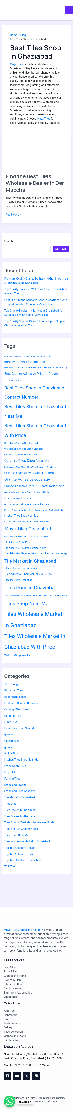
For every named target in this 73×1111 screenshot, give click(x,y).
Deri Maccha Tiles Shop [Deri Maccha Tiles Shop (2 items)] (14, 467)
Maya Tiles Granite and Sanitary (23, 929)
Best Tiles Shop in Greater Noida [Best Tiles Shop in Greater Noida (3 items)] (21, 443)
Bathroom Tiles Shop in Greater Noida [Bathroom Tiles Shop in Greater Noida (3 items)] (24, 361)
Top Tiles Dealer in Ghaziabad (22, 860)
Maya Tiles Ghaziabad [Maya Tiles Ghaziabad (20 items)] (27, 529)
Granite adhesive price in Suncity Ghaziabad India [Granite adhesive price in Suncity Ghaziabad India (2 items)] (26, 492)
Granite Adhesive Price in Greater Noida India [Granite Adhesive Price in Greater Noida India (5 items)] (34, 486)
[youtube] (17, 1076)
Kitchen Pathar (13, 984)
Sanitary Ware (12, 988)
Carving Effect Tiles (16, 709)
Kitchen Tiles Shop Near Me (21, 759)
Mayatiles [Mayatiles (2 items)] (44, 521)
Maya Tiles (16, 64)
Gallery (8, 1027)
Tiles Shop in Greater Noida (21, 829)
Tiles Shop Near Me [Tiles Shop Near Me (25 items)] (26, 603)
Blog (6, 1019)
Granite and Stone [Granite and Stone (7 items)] (17, 498)
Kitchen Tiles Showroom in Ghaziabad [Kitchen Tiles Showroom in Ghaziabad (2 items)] (21, 521)
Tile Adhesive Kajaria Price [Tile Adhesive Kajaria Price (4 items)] (20, 553)
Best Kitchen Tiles (15, 697)
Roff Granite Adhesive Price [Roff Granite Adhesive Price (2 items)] (16, 536)
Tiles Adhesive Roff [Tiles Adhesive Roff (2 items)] (44, 574)
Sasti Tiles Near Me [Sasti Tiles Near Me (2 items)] (39, 536)
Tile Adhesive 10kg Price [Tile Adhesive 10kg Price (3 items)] (17, 542)
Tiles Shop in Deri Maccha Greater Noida (29, 822)
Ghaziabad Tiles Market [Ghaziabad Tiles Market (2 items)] (43, 473)
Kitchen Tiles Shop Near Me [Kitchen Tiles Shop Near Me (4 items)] (21, 515)
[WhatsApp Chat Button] (9, 1101)
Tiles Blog (10, 803)
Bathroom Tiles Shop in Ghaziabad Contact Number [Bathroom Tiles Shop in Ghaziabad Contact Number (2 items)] (27, 356)
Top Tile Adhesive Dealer (19, 847)
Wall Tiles (10, 866)
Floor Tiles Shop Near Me (19, 728)
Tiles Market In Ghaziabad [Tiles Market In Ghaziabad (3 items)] (18, 579)
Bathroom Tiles (13, 690)
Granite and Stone (15, 975)
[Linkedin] (36, 1076)
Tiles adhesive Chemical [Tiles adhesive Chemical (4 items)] (19, 574)
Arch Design (11, 684)
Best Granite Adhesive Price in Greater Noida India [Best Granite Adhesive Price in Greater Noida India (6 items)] (31, 377)
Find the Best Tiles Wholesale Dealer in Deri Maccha (36, 183)
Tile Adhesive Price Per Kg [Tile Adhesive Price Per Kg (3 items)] (52, 553)
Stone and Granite (15, 785)
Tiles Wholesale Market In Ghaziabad (27, 841)
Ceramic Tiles (12, 715)
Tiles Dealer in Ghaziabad (20, 810)
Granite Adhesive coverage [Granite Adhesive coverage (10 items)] (27, 479)
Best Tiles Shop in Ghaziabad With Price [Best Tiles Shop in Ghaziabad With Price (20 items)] (35, 430)
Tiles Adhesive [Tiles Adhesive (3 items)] (12, 568)
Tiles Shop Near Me (16, 835)
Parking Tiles (12, 778)
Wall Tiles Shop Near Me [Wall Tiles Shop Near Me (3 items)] (17, 655)
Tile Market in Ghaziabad (19, 797)
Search (8, 241)
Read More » (13, 214)
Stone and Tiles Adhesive (19, 791)
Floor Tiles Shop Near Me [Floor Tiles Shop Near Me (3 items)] (17, 472)
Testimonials (12, 1023)
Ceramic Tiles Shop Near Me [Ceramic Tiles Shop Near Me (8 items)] (26, 460)
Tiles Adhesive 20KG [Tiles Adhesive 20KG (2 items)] (31, 568)
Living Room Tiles (15, 766)
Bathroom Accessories (18, 992)
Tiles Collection (13, 1031)
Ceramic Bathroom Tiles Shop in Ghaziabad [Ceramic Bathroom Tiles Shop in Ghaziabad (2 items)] (23, 449)
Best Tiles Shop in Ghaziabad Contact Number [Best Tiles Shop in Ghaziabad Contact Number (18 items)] (34, 392)
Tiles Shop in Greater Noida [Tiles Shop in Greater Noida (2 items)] (54, 595)
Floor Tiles (10, 722)
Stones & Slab (12, 980)
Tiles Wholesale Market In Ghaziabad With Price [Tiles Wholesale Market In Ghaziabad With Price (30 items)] (34, 641)
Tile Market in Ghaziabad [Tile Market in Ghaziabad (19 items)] (30, 561)
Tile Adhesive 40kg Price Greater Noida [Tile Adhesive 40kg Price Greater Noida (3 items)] (25, 547)
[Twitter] (26, 1076)
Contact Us (11, 1015)
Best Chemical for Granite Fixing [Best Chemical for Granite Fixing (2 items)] (52, 367)
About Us (9, 1011)
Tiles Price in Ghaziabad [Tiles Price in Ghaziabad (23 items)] (30, 587)
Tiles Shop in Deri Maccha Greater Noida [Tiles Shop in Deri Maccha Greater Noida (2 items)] (22, 595)
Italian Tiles (11, 753)
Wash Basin (11, 997)
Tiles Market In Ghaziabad (20, 816)
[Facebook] (7, 1076)
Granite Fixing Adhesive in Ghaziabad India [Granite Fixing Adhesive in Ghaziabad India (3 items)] (27, 504)
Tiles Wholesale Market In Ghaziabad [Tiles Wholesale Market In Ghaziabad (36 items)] (33, 620)
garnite (8, 734)
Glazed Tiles (11, 741)
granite (8, 747)
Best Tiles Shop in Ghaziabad (22, 703)
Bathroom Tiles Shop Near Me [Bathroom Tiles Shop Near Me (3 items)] (20, 367)
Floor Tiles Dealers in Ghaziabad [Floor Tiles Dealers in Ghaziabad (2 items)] (41, 467)
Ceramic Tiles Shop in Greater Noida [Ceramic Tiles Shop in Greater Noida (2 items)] (20, 454)
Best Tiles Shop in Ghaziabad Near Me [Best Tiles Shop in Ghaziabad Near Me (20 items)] (35, 411)
